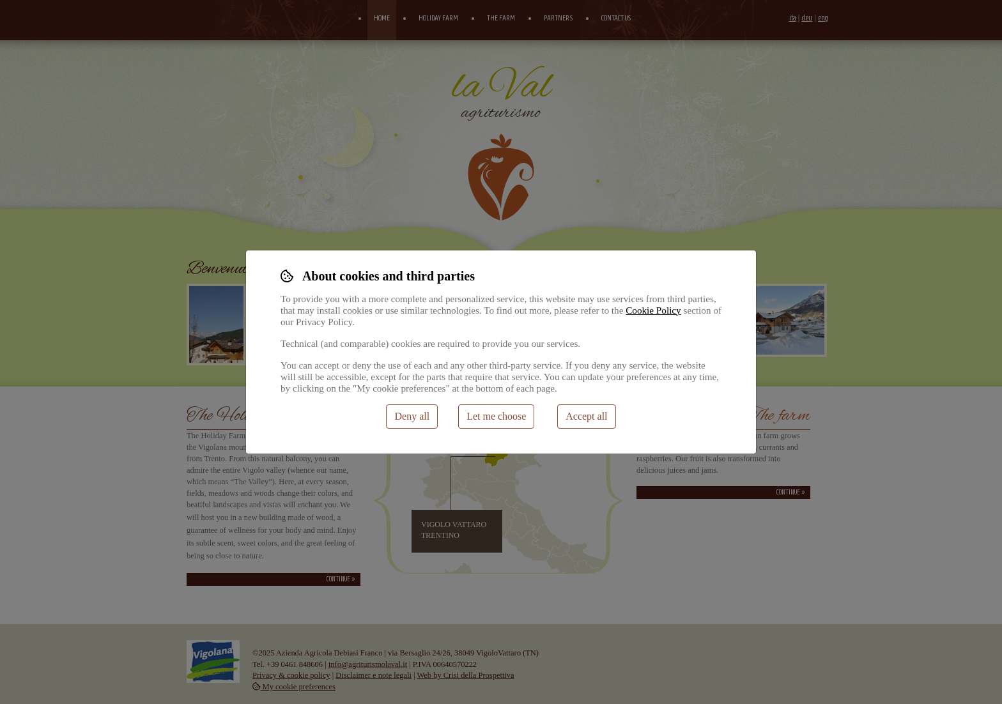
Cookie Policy (653, 310)
